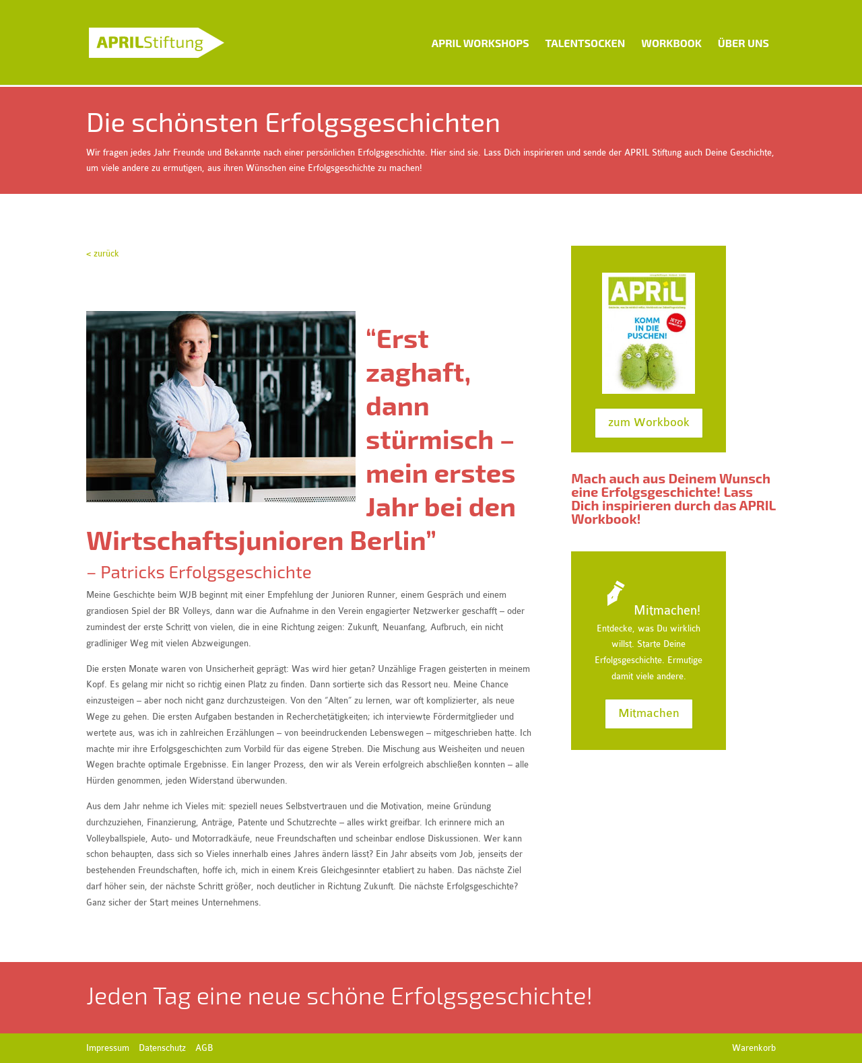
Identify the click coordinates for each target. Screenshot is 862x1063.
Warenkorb (754, 1048)
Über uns (743, 42)
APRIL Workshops (480, 42)
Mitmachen (648, 713)
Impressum (107, 1048)
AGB (204, 1048)
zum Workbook (649, 422)
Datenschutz (162, 1048)
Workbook (671, 42)
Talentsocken (585, 42)
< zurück (102, 253)
